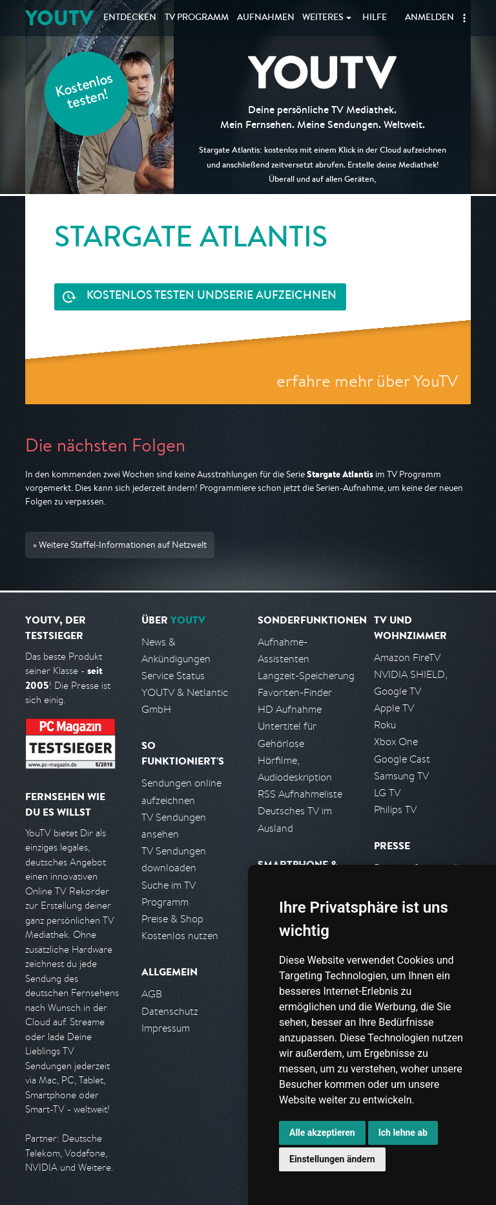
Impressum (165, 1028)
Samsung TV (401, 776)
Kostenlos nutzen (179, 935)
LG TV (387, 792)
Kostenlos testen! (84, 92)
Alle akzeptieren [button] (322, 1132)
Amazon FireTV (407, 657)
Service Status (173, 675)
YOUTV (59, 17)
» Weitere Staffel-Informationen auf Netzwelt (120, 544)
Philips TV (395, 809)
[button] (464, 18)
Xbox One (396, 741)
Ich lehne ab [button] (403, 1132)
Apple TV (394, 708)
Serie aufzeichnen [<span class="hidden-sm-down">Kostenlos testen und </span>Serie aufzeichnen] (211, 296)
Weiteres (323, 18)
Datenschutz (169, 1011)
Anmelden (429, 18)
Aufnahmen (265, 18)
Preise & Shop (172, 919)
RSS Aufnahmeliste (300, 794)
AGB (151, 994)
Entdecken (129, 18)
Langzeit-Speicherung (306, 675)
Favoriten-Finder (295, 692)
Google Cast (402, 759)
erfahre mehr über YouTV (367, 381)
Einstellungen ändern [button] (332, 1159)
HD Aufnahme (290, 709)
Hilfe (374, 18)
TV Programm (197, 18)
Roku (385, 725)
